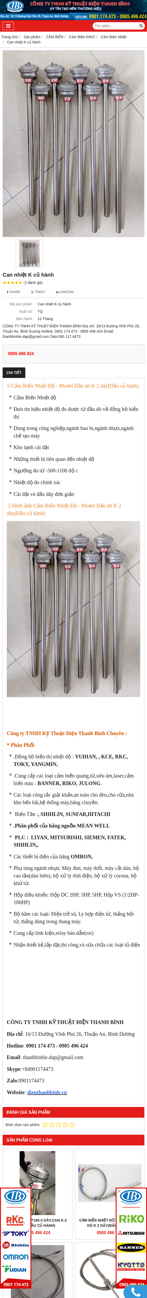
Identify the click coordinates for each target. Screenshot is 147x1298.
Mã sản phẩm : (22, 304)
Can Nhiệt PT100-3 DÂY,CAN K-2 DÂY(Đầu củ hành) (37, 1223)
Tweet (38, 292)
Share (13, 292)
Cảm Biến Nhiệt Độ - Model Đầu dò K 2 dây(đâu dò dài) (109, 1223)
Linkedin (65, 292)
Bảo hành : (25, 319)
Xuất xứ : (26, 311)
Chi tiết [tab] (14, 373)
